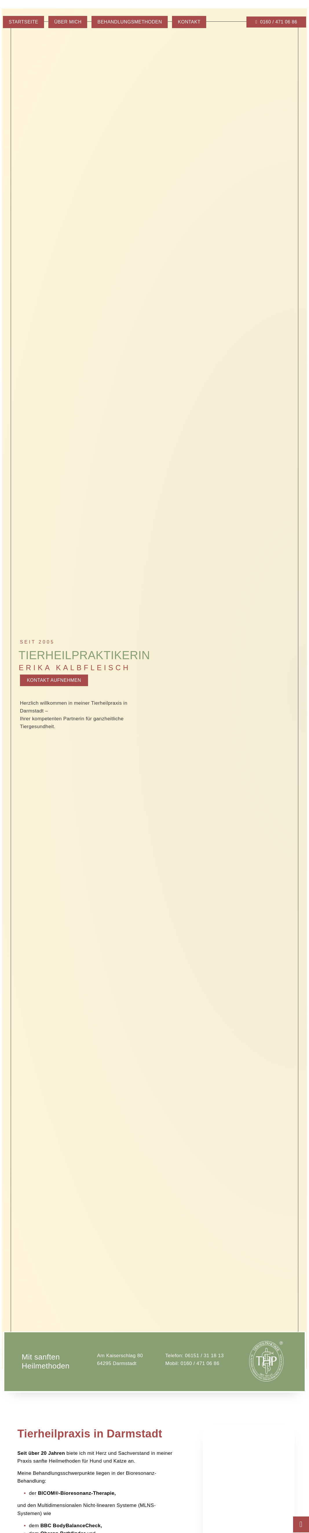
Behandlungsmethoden (129, 21)
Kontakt (189, 21)
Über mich (67, 21)
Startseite (23, 21)
